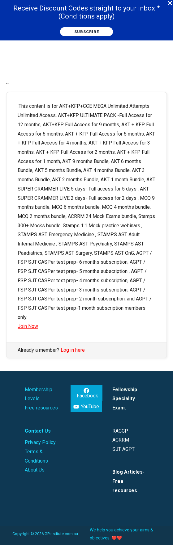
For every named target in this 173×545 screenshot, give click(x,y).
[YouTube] (86, 406)
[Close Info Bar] (170, 3)
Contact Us (38, 431)
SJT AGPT (123, 449)
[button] (86, 31)
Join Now (28, 326)
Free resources (41, 408)
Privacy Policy (40, 442)
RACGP (120, 431)
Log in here (73, 350)
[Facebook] (86, 393)
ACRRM (120, 440)
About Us (35, 470)
